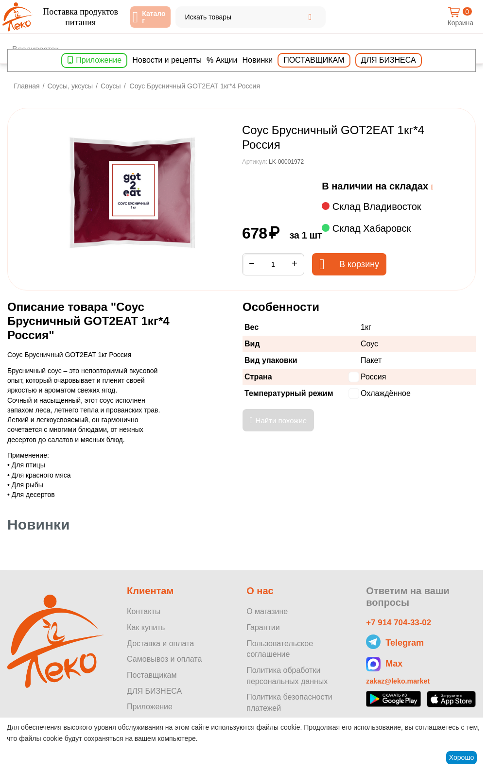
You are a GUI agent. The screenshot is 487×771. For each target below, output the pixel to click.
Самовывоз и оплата (164, 659)
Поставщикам (313, 60)
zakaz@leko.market (401, 683)
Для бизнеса (388, 60)
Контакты (143, 611)
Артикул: (254, 161)
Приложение (99, 60)
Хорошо (461, 757)
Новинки (258, 60)
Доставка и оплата (160, 643)
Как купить (146, 627)
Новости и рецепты (167, 60)
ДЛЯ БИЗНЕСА (154, 691)
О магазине (267, 611)
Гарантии (263, 627)
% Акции (222, 60)
